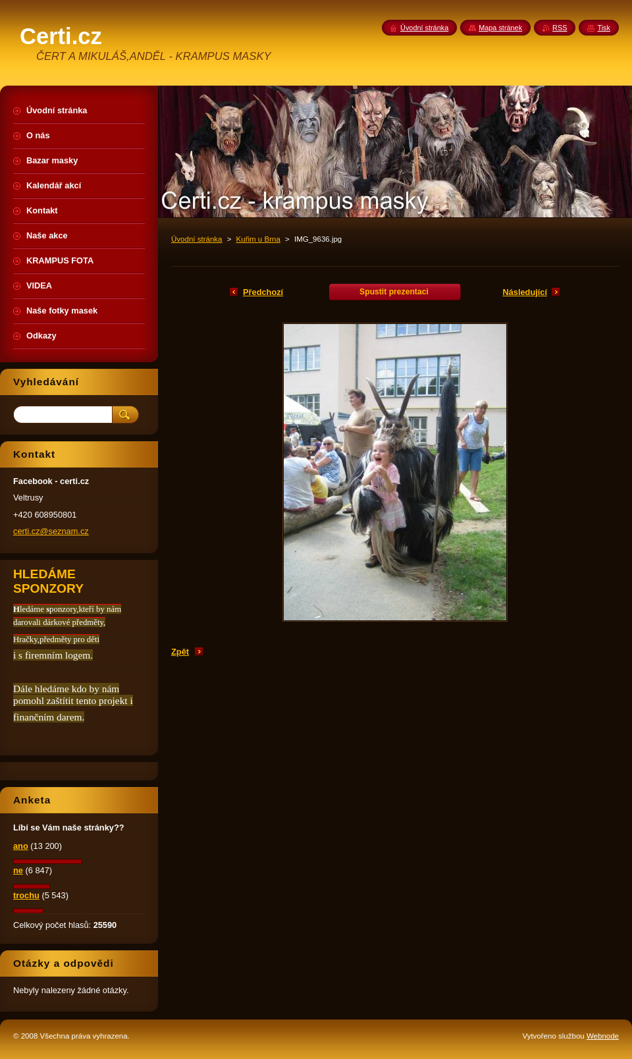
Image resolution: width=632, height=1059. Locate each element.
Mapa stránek (500, 28)
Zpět (180, 652)
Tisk (603, 28)
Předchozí (263, 292)
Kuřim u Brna (258, 239)
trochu (26, 895)
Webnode (603, 1036)
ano (20, 846)
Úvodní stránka (196, 239)
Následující (524, 292)
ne (18, 870)
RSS (559, 28)
